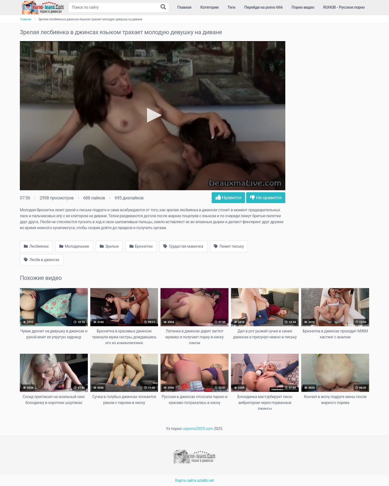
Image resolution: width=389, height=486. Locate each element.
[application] (152, 115)
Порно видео (303, 7)
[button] (152, 115)
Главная (184, 7)
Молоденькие (74, 246)
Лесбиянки (36, 246)
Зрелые (109, 246)
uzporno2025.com (198, 428)
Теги (231, 7)
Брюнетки (141, 246)
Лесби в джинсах (41, 259)
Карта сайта (185, 480)
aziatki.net (205, 480)
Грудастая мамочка (183, 246)
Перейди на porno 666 (263, 7)
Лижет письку (229, 246)
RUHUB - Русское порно (344, 7)
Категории (209, 7)
